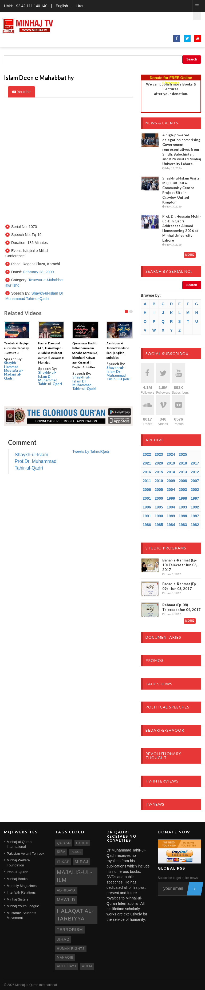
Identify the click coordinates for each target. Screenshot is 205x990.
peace (76, 851)
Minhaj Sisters (18, 899)
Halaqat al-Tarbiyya (75, 915)
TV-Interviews (162, 781)
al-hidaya (66, 890)
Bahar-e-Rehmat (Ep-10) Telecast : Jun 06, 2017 (179, 565)
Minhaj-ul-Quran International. (36, 985)
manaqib (65, 957)
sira (61, 852)
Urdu (80, 6)
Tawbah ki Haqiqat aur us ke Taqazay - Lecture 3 (17, 348)
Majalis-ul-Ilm (74, 876)
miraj (81, 861)
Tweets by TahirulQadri (91, 451)
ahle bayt (67, 966)
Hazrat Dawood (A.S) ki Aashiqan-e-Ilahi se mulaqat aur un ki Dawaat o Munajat (51, 352)
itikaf (63, 862)
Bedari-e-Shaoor (164, 730)
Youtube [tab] (21, 92)
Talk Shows (158, 684)
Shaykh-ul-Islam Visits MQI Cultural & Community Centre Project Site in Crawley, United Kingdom (181, 190)
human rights (71, 949)
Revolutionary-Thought (164, 755)
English (62, 6)
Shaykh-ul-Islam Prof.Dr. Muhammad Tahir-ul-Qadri (36, 461)
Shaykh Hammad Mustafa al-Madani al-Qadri (13, 370)
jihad (63, 939)
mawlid (66, 900)
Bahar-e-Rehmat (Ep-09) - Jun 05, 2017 (179, 586)
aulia (87, 966)
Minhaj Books (17, 879)
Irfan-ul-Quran (17, 872)
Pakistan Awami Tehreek (25, 853)
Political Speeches (167, 707)
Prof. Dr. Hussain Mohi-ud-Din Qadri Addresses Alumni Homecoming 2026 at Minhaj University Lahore (181, 228)
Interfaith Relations (21, 892)
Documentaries (163, 637)
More (189, 254)
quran (64, 843)
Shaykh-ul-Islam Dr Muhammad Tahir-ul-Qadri (50, 378)
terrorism (70, 929)
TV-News (154, 804)
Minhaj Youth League (23, 906)
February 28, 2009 (38, 272)
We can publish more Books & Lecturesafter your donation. (171, 89)
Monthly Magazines (22, 886)
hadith (82, 843)
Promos (154, 660)
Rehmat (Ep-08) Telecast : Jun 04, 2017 (181, 607)
